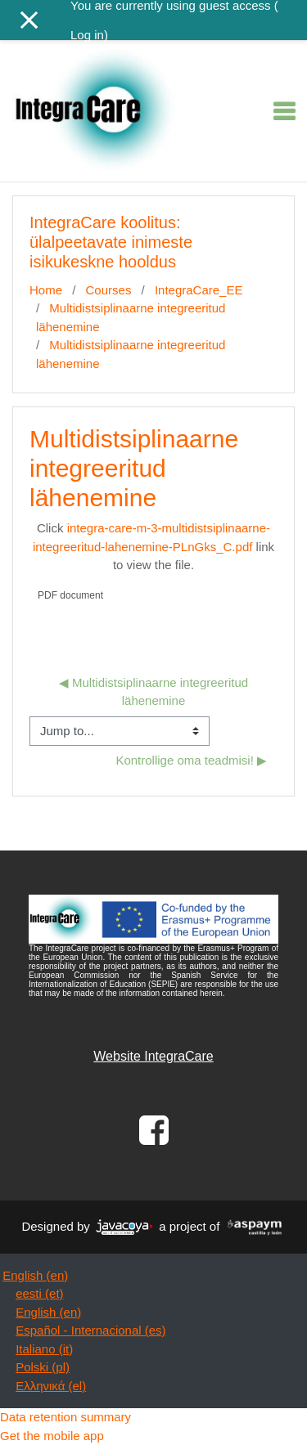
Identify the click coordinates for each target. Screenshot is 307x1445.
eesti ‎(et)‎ (39, 1293)
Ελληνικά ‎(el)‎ (51, 1386)
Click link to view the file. (153, 546)
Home (45, 290)
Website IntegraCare (153, 1056)
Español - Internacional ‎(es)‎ (90, 1330)
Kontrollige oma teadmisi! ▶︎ (191, 760)
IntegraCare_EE (199, 290)
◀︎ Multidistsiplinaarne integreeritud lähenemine (155, 691)
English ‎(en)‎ (35, 1275)
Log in (87, 35)
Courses (109, 290)
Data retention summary (65, 1417)
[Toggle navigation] (284, 111)
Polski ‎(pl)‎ (43, 1367)
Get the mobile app (52, 1436)
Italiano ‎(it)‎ (44, 1349)
